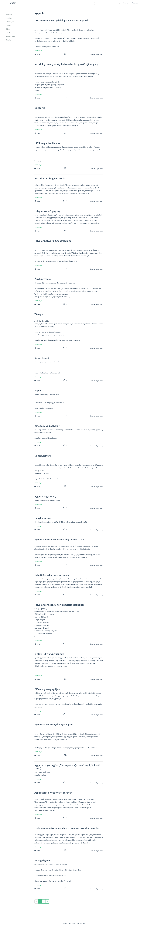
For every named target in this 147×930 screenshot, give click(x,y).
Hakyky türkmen (43, 518)
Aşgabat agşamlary (45, 496)
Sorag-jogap (10, 36)
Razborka (39, 107)
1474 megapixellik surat (47, 143)
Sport (8, 33)
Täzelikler (9, 18)
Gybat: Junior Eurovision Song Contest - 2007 (60, 539)
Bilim (8, 29)
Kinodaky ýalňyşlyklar (46, 425)
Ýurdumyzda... (42, 279)
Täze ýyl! (39, 314)
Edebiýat (9, 25)
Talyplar (12, 2)
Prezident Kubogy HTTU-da (49, 178)
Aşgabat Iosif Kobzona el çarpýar (53, 792)
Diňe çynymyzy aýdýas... (48, 689)
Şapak (38, 390)
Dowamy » (38, 50)
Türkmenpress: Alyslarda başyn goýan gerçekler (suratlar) (67, 828)
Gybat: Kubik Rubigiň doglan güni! (53, 724)
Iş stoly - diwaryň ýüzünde (49, 653)
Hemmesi (9, 14)
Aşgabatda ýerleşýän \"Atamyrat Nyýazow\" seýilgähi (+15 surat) (67, 767)
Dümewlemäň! (42, 455)
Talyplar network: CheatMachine (52, 240)
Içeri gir (126, 3)
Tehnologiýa (10, 22)
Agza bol (135, 3)
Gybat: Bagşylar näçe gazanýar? (52, 575)
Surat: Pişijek (41, 358)
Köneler (8, 40)
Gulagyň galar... (43, 860)
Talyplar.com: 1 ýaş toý (47, 211)
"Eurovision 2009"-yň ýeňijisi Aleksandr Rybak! (61, 20)
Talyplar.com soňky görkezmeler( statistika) (59, 604)
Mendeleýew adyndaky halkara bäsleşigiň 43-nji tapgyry (66, 64)
